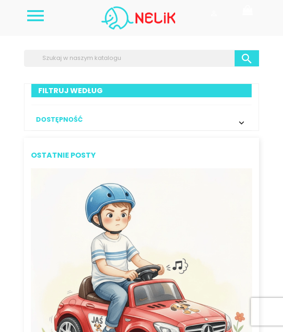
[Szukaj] (141, 58)
